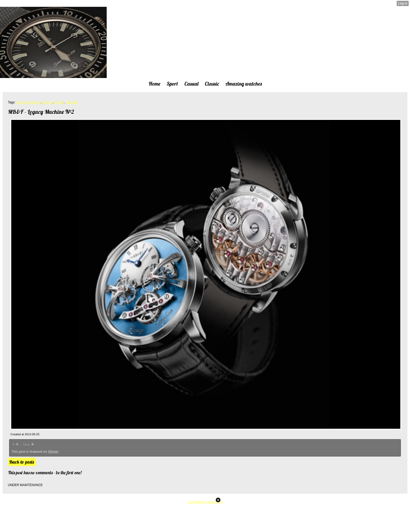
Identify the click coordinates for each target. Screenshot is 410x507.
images (47, 102)
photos (59, 102)
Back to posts (21, 462)
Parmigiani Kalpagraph (205, 502)
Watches (71, 102)
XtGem (53, 452)
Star (28, 445)
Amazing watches (28, 102)
